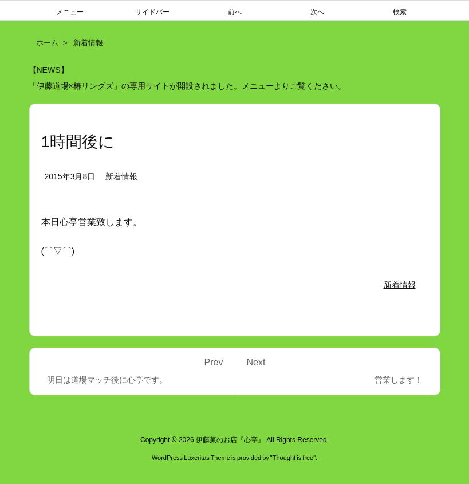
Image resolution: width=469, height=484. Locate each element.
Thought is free (293, 457)
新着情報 (88, 42)
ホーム (47, 42)
